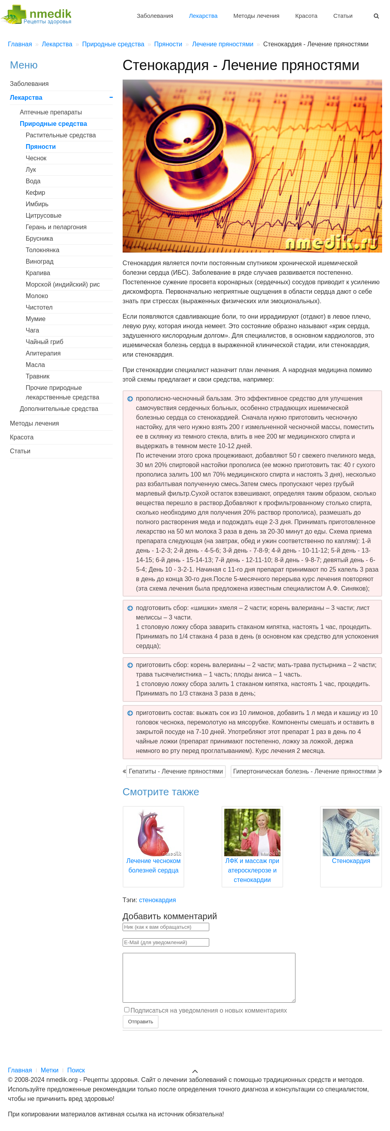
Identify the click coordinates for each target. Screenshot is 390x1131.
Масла (35, 364)
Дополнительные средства (59, 408)
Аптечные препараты (51, 112)
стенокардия (157, 900)
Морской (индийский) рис (63, 284)
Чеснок (36, 158)
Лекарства (203, 15)
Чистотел (39, 307)
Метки (50, 1070)
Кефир (35, 192)
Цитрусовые (44, 215)
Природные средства (53, 123)
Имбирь (37, 204)
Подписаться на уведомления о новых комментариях (209, 1019)
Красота (306, 15)
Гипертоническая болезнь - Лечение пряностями (304, 771)
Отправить (140, 1031)
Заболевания (155, 15)
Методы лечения (256, 15)
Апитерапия (43, 353)
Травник (37, 376)
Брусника (39, 238)
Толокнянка (42, 250)
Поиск (76, 1070)
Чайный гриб (44, 341)
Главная (20, 1070)
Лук (31, 169)
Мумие (35, 319)
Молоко (37, 296)
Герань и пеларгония (56, 227)
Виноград (39, 261)
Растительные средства (61, 135)
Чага (32, 330)
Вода (33, 181)
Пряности (41, 146)
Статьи (343, 15)
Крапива (38, 273)
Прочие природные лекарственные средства (62, 392)
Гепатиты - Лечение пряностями (176, 771)
